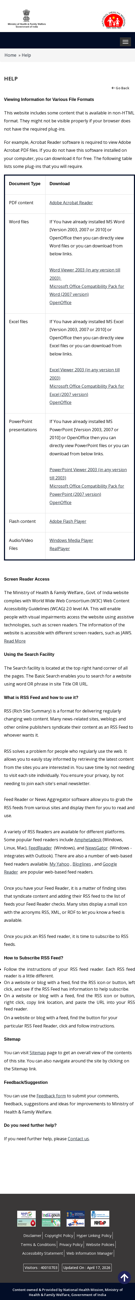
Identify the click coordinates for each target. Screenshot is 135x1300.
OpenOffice (61, 302)
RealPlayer (60, 547)
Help (26, 55)
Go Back (120, 88)
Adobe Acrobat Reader (72, 203)
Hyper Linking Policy (93, 1233)
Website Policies (100, 1242)
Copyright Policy (59, 1233)
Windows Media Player (72, 539)
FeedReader (40, 846)
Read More (15, 639)
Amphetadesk (88, 838)
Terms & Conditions (38, 1242)
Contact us (78, 1137)
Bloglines (82, 862)
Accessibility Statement (42, 1251)
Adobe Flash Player (68, 520)
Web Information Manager (89, 1251)
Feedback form (51, 1094)
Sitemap (38, 1051)
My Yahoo (59, 862)
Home (10, 55)
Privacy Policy (71, 1242)
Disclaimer (32, 1233)
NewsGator (96, 846)
